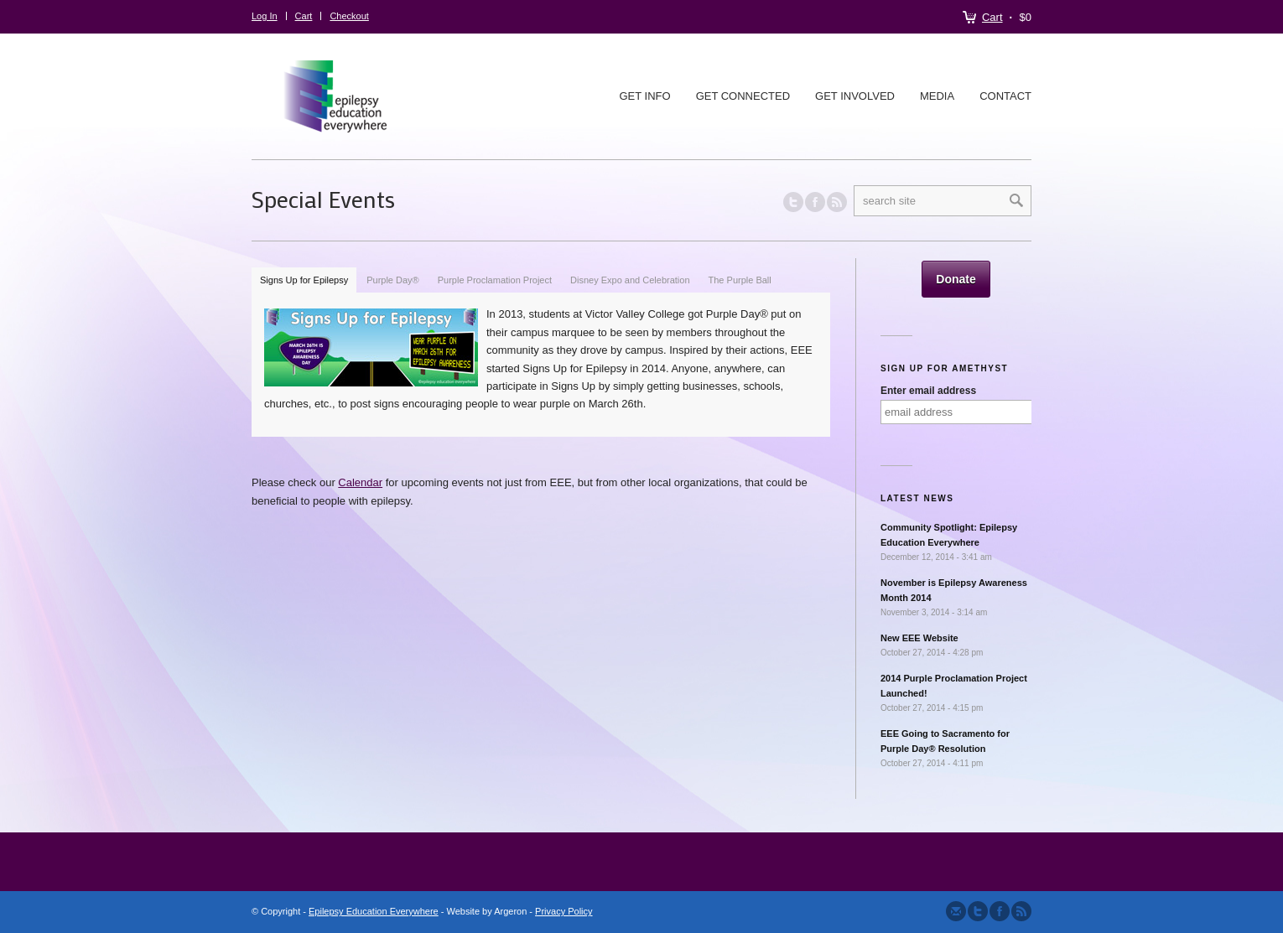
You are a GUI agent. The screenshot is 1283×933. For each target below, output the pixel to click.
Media (937, 96)
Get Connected (743, 96)
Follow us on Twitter (793, 202)
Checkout (349, 16)
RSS (837, 202)
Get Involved (855, 96)
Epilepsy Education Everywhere (374, 911)
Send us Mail (956, 911)
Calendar (360, 482)
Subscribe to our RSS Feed (1021, 911)
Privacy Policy (563, 911)
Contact (1005, 96)
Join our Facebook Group (815, 202)
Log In (265, 16)
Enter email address (928, 391)
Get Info (644, 96)
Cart (992, 17)
